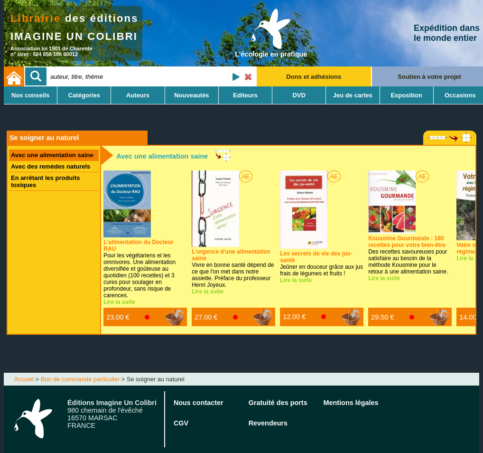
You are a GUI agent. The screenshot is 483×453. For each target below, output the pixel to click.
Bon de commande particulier (80, 379)
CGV (181, 423)
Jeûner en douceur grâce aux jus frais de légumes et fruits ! (321, 263)
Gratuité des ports (278, 402)
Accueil (24, 379)
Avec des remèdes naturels (50, 166)
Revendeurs (268, 423)
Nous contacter (198, 402)
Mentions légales (351, 402)
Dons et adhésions (314, 76)
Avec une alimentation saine (52, 155)
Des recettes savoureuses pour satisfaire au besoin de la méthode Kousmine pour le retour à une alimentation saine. (408, 255)
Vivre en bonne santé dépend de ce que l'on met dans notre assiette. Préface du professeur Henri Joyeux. (233, 268)
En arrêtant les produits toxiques (45, 181)
